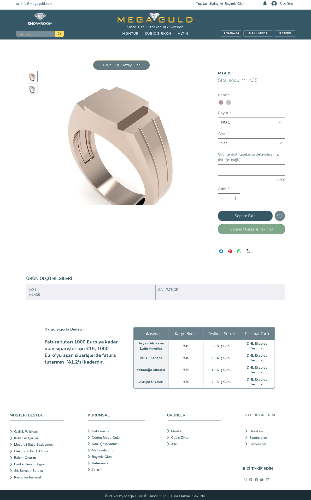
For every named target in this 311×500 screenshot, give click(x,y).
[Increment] (236, 198)
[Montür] (192, 431)
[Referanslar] (116, 463)
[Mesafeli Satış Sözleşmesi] (37, 445)
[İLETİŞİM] (285, 33)
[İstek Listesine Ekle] (280, 216)
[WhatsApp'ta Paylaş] (239, 251)
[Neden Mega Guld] (116, 437)
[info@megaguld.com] (37, 3)
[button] (130, 33)
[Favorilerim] (270, 444)
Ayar (223, 133)
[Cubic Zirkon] (192, 437)
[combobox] (251, 122)
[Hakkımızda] (116, 431)
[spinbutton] (229, 198)
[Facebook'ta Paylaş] (221, 251)
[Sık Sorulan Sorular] (37, 471)
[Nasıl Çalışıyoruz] (116, 443)
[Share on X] (248, 251)
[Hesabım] (270, 431)
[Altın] (192, 444)
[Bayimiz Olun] (233, 3)
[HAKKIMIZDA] (258, 33)
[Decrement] (222, 198)
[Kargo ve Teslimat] (37, 477)
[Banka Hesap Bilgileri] (37, 464)
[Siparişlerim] (270, 437)
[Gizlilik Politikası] (37, 432)
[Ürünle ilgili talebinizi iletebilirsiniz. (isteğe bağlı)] (251, 170)
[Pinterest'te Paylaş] (230, 251)
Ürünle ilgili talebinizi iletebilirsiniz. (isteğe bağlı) (248, 157)
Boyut (224, 113)
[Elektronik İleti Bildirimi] (37, 451)
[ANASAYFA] (231, 33)
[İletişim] (116, 469)
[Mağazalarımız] (116, 450)
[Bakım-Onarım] (37, 458)
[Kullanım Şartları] (37, 438)
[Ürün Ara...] (32, 35)
